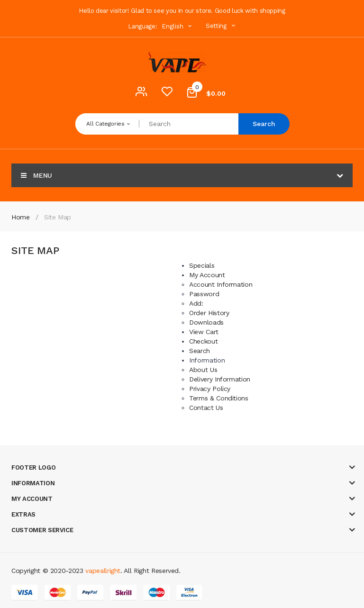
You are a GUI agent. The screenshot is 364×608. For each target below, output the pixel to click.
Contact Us (206, 407)
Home (20, 217)
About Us (203, 369)
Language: (142, 26)
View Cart (203, 332)
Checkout (203, 341)
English (178, 26)
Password (204, 294)
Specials (201, 265)
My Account (207, 275)
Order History (209, 313)
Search (264, 123)
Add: (196, 303)
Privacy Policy (209, 388)
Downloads (206, 322)
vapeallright (102, 570)
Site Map (57, 217)
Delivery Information (219, 379)
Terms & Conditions (218, 398)
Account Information (220, 284)
